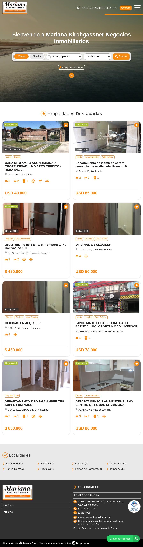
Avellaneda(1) (12, 463)
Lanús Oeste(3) (13, 469)
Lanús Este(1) (116, 463)
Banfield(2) (45, 463)
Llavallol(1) (45, 469)
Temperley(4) (115, 469)
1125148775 (84, 512)
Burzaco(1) (80, 463)
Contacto (125, 8)
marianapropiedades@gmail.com (94, 517)
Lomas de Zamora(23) (87, 469)
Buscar (121, 56)
